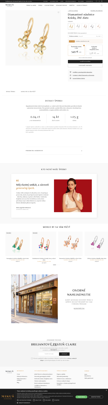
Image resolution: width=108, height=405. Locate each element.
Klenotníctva (89, 1)
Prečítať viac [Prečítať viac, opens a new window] (47, 397)
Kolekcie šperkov (82, 5)
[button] (45, 403)
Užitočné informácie (71, 1)
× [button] (106, 390)
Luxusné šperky (49, 5)
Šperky (40, 5)
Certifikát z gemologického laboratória (82, 72)
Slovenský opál (54, 1)
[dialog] (54, 397)
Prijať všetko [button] (81, 397)
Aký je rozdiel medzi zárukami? (85, 57)
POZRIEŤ (54, 349)
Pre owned (81, 1)
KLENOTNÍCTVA (79, 308)
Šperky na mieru (31, 5)
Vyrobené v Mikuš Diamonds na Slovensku (83, 75)
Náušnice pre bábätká (97, 10)
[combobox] (85, 36)
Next (99, 26)
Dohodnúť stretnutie (85, 65)
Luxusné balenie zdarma (79, 78)
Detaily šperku (10, 91)
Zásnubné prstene (61, 5)
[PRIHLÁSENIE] (99, 1)
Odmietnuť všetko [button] (95, 397)
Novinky (46, 1)
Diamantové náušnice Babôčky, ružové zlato (70, 258)
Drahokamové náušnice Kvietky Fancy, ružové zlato (44, 259)
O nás (61, 1)
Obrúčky (72, 5)
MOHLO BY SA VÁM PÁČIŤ (28, 91)
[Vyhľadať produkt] (101, 5)
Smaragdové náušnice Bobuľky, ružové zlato (18, 258)
